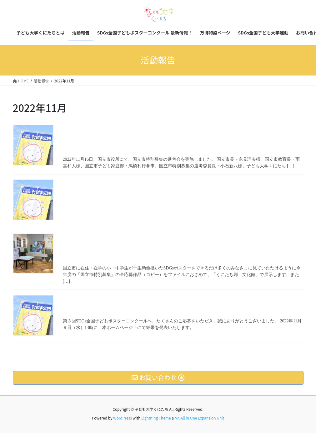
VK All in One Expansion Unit (199, 417)
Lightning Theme (156, 417)
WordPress (122, 417)
